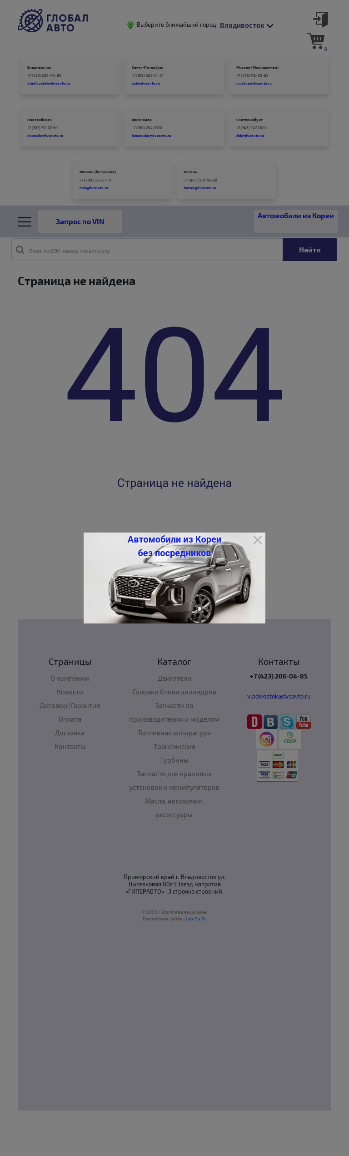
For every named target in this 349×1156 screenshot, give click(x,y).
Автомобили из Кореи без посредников (174, 546)
